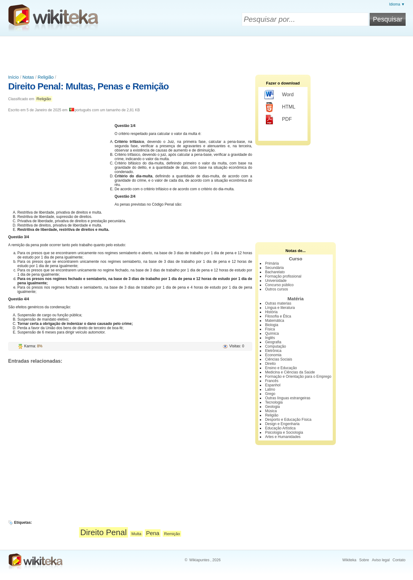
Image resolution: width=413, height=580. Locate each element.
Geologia (272, 406)
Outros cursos (276, 289)
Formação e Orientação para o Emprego (298, 376)
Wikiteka (349, 560)
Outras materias (278, 303)
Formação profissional (283, 276)
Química (272, 333)
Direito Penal (103, 532)
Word (279, 95)
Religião (46, 77)
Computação (275, 346)
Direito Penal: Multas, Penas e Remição (88, 86)
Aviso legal (381, 560)
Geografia (273, 342)
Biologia (271, 325)
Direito (270, 363)
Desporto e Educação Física (288, 419)
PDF (278, 119)
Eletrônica (273, 351)
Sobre (364, 560)
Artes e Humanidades (282, 437)
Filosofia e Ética (278, 316)
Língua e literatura (280, 308)
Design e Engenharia (282, 424)
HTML (280, 107)
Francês (271, 381)
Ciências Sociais (278, 359)
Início (13, 77)
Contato (398, 560)
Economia (273, 355)
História (271, 312)
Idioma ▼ (397, 4)
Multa (136, 533)
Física (270, 329)
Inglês (270, 338)
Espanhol (272, 385)
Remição (172, 533)
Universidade (276, 280)
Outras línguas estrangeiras (287, 398)
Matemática (274, 320)
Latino (270, 389)
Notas (28, 77)
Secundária (274, 268)
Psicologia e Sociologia (284, 432)
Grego (270, 394)
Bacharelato (275, 272)
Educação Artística (280, 428)
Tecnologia (274, 402)
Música (271, 411)
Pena (152, 533)
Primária (272, 263)
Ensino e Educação (281, 368)
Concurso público (279, 285)
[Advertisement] (207, 53)
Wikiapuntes (199, 560)
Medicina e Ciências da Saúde (290, 372)
